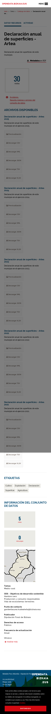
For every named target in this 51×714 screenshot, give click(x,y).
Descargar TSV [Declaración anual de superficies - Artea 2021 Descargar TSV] (13, 455)
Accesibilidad (8, 679)
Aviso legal (7, 685)
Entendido (25, 708)
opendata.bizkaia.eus (14, 4)
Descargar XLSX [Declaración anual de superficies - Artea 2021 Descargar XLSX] (13, 463)
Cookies (22, 703)
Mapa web (7, 682)
